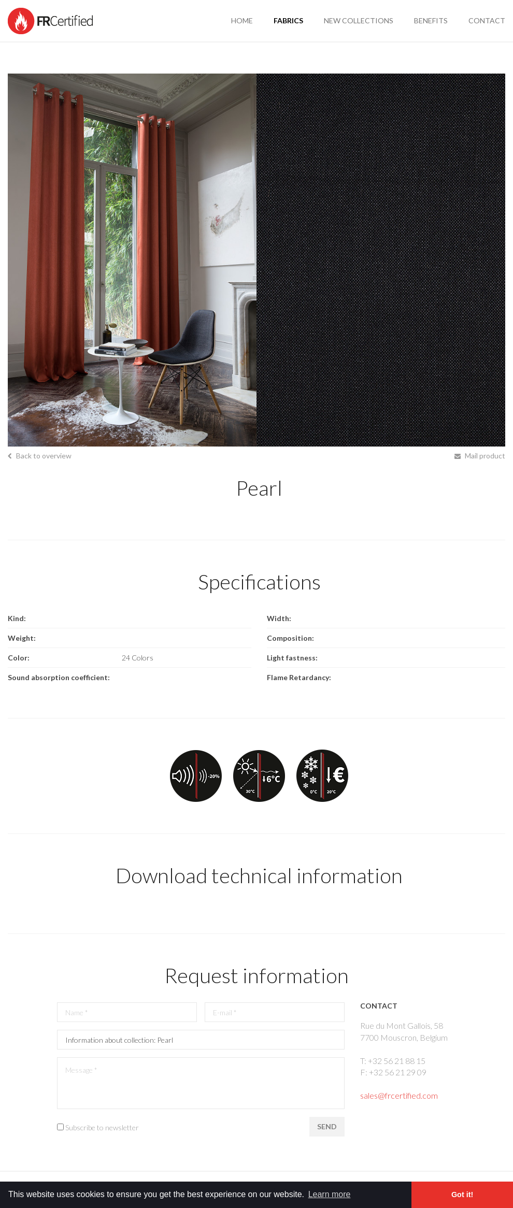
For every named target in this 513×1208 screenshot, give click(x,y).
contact (486, 20)
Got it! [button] (462, 1194)
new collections (358, 20)
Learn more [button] (329, 1194)
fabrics (288, 20)
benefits (431, 20)
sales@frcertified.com (399, 1095)
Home (242, 20)
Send (327, 1126)
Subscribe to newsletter (102, 1127)
